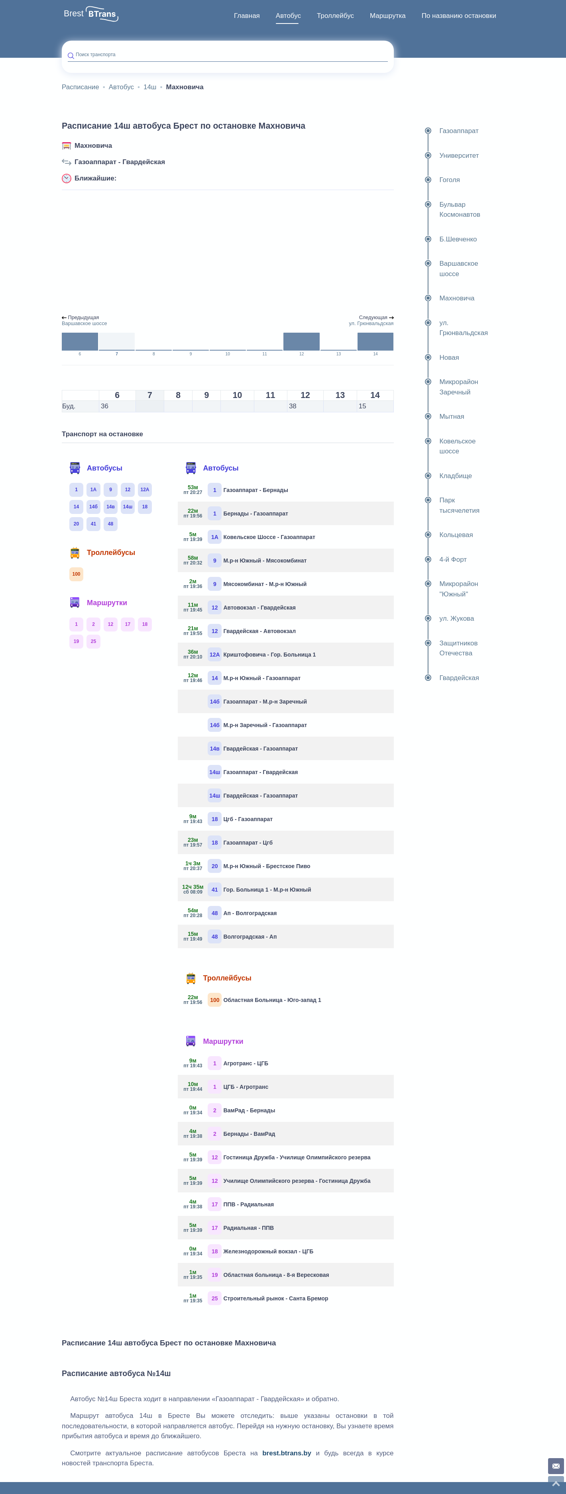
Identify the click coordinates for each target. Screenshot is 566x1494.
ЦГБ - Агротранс (226, 1087)
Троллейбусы (102, 553)
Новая (429, 357)
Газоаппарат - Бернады (236, 490)
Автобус (288, 16)
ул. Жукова (437, 618)
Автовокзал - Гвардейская (240, 607)
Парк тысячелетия (440, 505)
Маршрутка (388, 16)
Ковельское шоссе (438, 446)
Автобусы (95, 468)
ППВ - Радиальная (229, 1204)
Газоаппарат (439, 131)
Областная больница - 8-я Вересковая (256, 1275)
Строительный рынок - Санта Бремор (256, 1298)
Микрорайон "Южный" (439, 589)
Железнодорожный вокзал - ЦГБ (248, 1251)
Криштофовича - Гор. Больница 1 (250, 654)
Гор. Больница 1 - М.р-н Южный (247, 889)
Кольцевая (436, 535)
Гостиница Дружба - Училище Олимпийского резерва (277, 1157)
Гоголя (430, 180)
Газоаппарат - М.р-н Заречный (257, 701)
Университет (439, 155)
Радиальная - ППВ (229, 1228)
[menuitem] (247, 16)
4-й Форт (433, 559)
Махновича (93, 145)
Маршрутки (98, 603)
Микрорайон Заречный (439, 387)
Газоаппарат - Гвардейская (120, 162)
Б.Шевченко (438, 239)
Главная (247, 16)
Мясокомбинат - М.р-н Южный (245, 584)
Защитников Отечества (439, 648)
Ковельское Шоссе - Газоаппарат (249, 537)
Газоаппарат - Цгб (228, 842)
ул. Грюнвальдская (444, 328)
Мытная (432, 416)
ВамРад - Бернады (229, 1110)
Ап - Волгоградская (230, 913)
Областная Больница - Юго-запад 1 (252, 1000)
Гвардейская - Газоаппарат (253, 748)
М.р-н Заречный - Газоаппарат (257, 725)
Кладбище (436, 476)
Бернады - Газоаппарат (236, 513)
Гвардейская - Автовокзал (240, 631)
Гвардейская (439, 678)
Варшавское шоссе (439, 268)
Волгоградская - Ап (230, 936)
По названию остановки (459, 16)
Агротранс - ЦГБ (226, 1063)
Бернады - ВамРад (229, 1134)
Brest (74, 13)
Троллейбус (335, 16)
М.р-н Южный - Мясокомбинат (245, 560)
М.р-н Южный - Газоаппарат (242, 678)
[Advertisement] (228, 252)
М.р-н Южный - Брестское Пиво (247, 866)
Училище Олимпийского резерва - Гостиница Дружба (277, 1181)
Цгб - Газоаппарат (228, 819)
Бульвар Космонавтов (440, 209)
